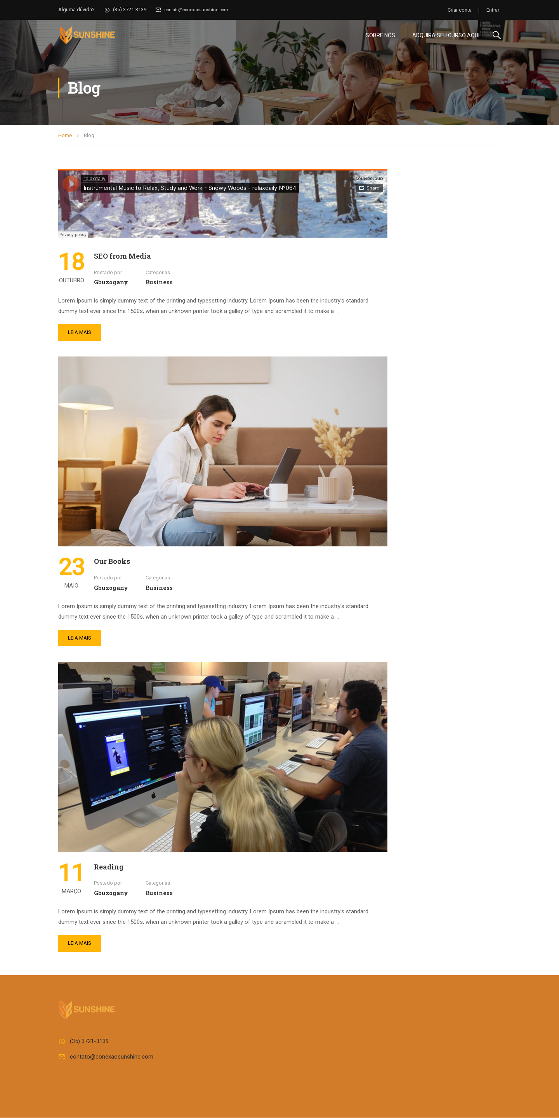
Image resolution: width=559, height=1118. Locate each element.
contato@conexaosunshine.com (196, 9)
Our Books (112, 562)
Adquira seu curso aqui (445, 35)
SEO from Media (122, 256)
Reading (108, 867)
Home (65, 136)
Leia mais (79, 333)
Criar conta (458, 9)
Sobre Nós (380, 35)
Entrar (492, 9)
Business (159, 283)
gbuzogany (111, 283)
